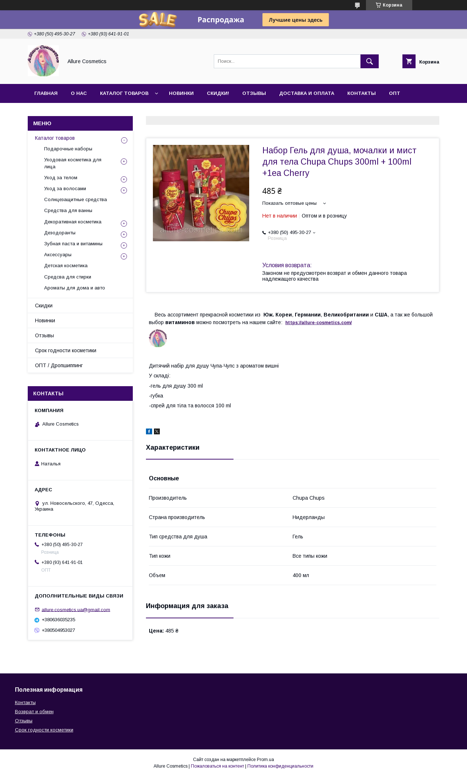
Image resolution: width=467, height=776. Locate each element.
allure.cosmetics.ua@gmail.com (76, 609)
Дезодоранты (60, 232)
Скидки (44, 305)
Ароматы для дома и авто (74, 288)
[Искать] (369, 61)
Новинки (181, 93)
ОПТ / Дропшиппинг (59, 365)
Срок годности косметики (65, 350)
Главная (46, 93)
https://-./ (318, 322)
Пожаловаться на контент (217, 766)
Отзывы (254, 93)
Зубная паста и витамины (73, 243)
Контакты (361, 93)
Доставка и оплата (306, 93)
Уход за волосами (65, 188)
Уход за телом (60, 177)
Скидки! (218, 93)
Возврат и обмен (34, 711)
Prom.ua (265, 759)
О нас (79, 93)
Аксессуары (58, 254)
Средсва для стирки (67, 277)
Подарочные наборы (68, 148)
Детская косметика (66, 265)
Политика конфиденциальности (280, 766)
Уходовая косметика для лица (72, 163)
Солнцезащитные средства (75, 199)
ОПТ (394, 93)
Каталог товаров (124, 93)
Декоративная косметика (72, 221)
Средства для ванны (68, 210)
